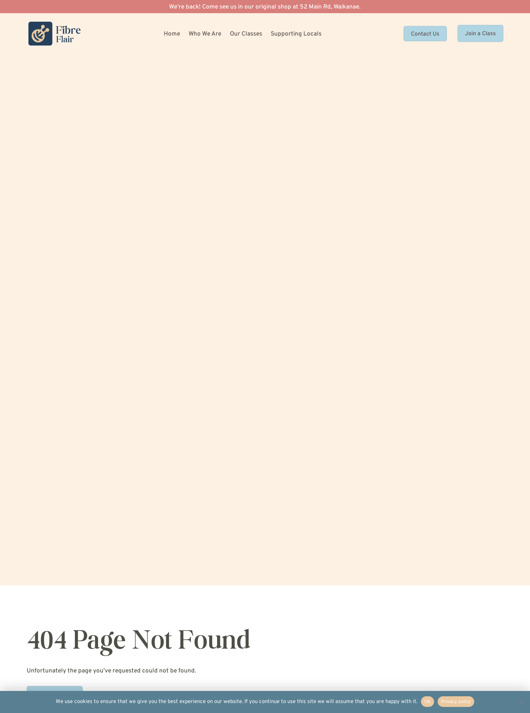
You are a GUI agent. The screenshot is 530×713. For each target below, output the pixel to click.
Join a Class (480, 35)
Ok (427, 701)
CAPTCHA (290, 257)
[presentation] (331, 280)
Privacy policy (456, 701)
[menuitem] (173, 35)
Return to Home (54, 166)
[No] (521, 702)
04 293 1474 (345, 543)
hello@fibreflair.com (353, 567)
